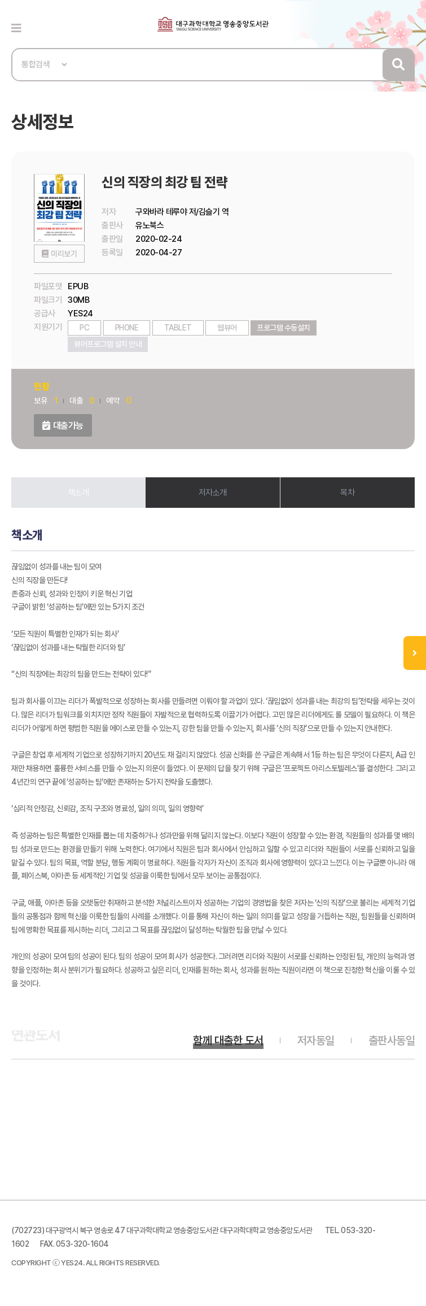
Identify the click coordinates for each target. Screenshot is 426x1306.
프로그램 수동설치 (283, 327)
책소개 (78, 492)
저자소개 (213, 492)
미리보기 (64, 253)
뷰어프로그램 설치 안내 (108, 344)
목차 (347, 492)
